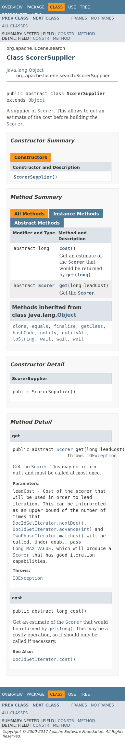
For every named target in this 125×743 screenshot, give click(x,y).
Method (86, 34)
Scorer (46, 285)
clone (19, 326)
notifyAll (74, 332)
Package (35, 7)
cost (64, 248)
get (63, 285)
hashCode (23, 332)
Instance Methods (76, 213)
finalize (64, 326)
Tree (85, 7)
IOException (102, 455)
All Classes (15, 26)
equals (40, 326)
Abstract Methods (37, 223)
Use (72, 7)
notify (48, 332)
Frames (79, 18)
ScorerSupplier (33, 177)
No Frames (102, 18)
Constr (66, 34)
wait (45, 339)
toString (23, 339)
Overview (12, 7)
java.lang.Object (25, 70)
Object (36, 100)
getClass (92, 326)
